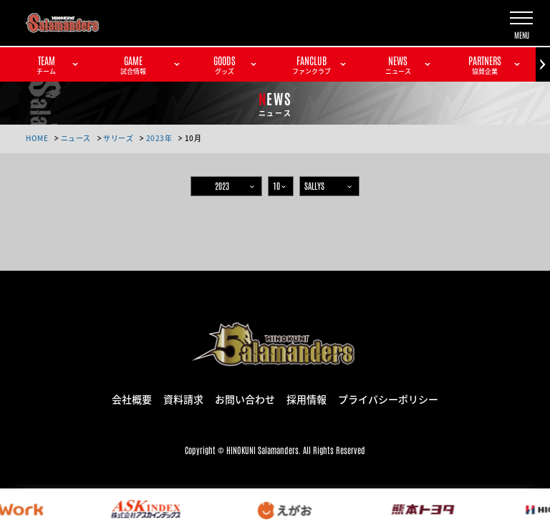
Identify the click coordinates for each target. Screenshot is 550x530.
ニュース (76, 137)
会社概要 (132, 398)
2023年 (159, 137)
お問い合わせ (245, 398)
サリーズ (118, 137)
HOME (37, 137)
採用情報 (306, 398)
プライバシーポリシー (388, 398)
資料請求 (183, 398)
